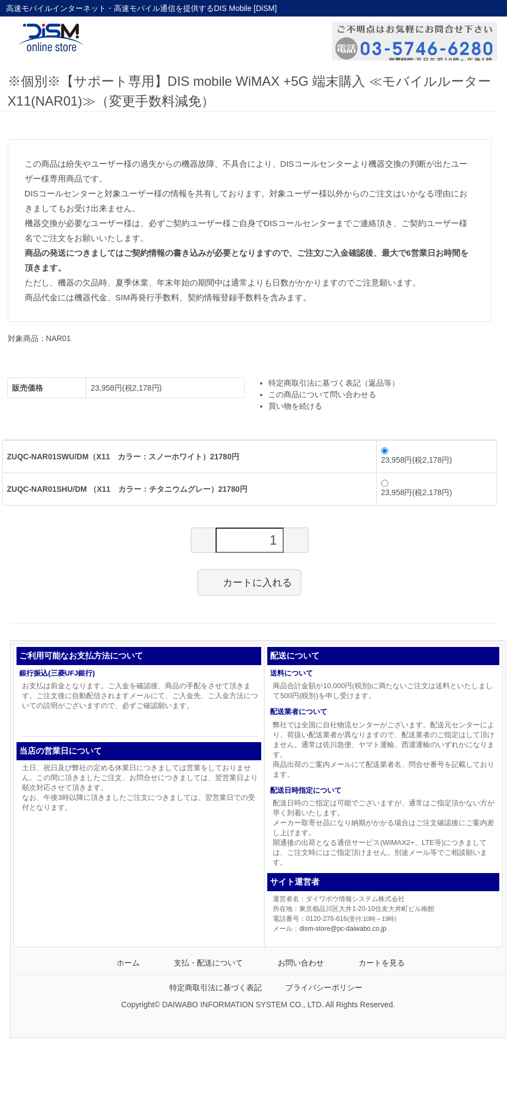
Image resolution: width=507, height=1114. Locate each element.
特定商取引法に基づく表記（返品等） (333, 382)
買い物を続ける (295, 406)
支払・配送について (200, 962)
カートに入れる (249, 582)
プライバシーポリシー (315, 987)
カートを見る (374, 962)
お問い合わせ (293, 962)
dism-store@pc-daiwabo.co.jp (342, 928)
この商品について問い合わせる (322, 394)
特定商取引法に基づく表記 (207, 987)
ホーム (120, 962)
